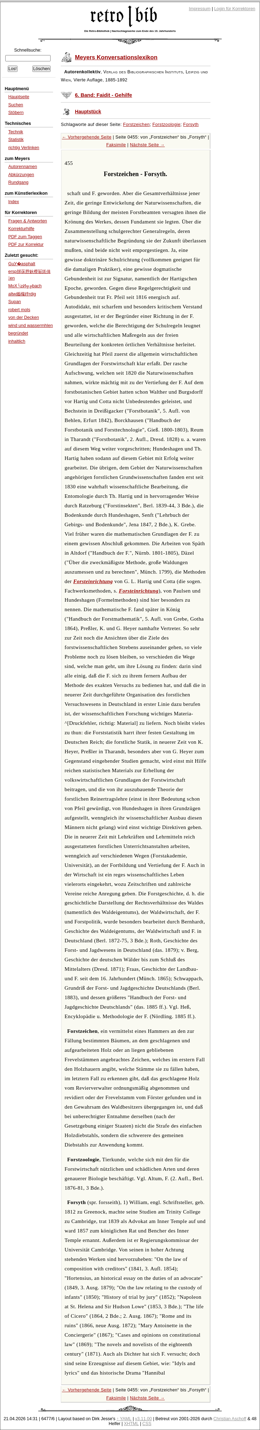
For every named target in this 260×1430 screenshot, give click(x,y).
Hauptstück (88, 111)
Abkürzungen (21, 174)
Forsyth (191, 124)
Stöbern (16, 112)
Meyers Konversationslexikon (116, 57)
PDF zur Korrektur (26, 244)
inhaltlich (16, 341)
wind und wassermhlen (30, 325)
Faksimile (116, 144)
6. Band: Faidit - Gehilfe (103, 95)
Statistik (16, 139)
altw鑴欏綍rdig (22, 294)
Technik (15, 131)
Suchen (15, 104)
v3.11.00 (143, 1418)
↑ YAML (124, 1418)
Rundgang (18, 182)
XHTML (131, 1423)
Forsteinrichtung (93, 581)
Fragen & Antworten (27, 221)
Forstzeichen (136, 124)
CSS (146, 1423)
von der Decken (23, 317)
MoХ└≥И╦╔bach (24, 285)
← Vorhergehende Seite (86, 137)
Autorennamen (22, 166)
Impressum (200, 8)
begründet (18, 333)
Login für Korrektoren (234, 8)
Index (13, 201)
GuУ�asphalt (21, 263)
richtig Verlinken (23, 147)
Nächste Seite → (147, 144)
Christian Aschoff (229, 1418)
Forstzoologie (166, 124)
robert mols (19, 309)
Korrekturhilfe (21, 228)
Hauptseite (18, 96)
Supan (14, 301)
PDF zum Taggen (25, 236)
